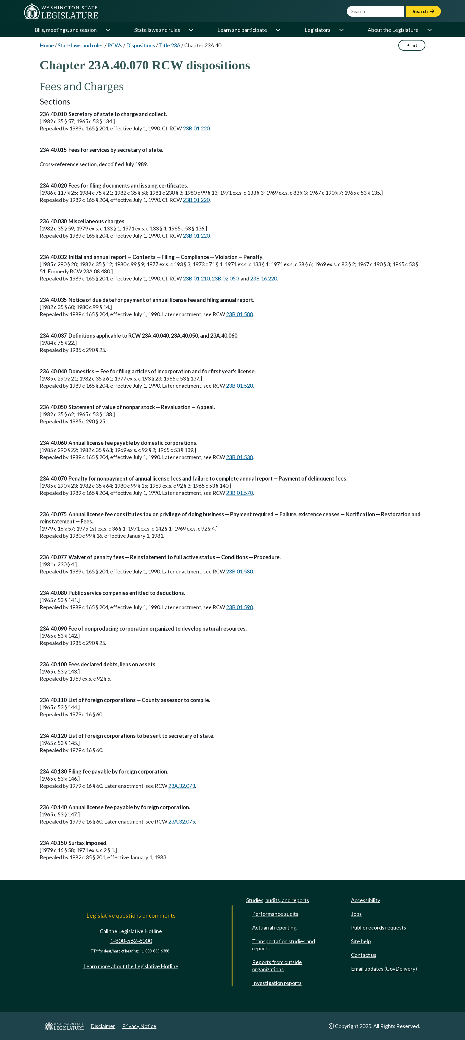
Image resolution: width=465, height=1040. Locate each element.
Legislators (317, 29)
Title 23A (169, 45)
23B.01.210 (196, 278)
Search (423, 11)
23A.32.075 (181, 821)
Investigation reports (277, 983)
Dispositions (140, 45)
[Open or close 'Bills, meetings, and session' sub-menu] (107, 30)
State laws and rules (157, 29)
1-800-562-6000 (131, 940)
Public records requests (378, 927)
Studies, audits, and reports (277, 900)
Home (47, 45)
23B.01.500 (239, 314)
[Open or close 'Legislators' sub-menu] (341, 30)
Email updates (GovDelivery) (384, 968)
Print (411, 45)
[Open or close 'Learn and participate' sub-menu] (277, 30)
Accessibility (365, 900)
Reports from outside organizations (277, 965)
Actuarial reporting (274, 927)
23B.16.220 (263, 278)
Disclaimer (102, 1026)
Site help (361, 941)
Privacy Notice (139, 1026)
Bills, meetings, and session (66, 29)
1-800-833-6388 (155, 951)
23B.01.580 (239, 571)
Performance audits (275, 913)
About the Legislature (393, 29)
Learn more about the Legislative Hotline (130, 966)
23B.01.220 (196, 128)
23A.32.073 (181, 785)
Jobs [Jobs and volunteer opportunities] (356, 913)
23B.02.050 (225, 278)
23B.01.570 (239, 492)
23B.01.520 (239, 385)
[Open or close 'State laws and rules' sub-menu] (190, 30)
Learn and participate (242, 29)
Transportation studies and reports (283, 945)
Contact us (363, 955)
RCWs (114, 45)
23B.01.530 (239, 457)
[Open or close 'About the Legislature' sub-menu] (429, 30)
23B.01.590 (239, 607)
